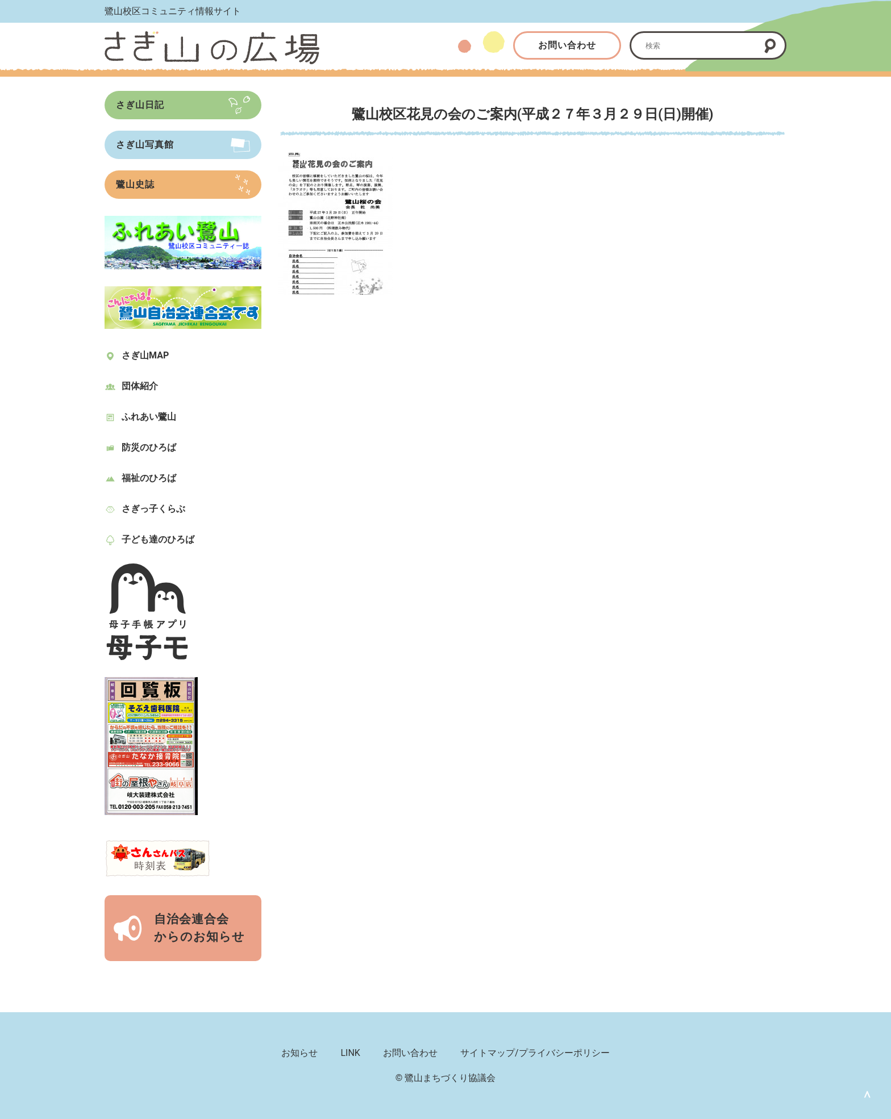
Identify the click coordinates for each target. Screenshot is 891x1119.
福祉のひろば (149, 478)
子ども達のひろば (158, 539)
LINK (350, 1052)
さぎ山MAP (145, 355)
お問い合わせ (567, 45)
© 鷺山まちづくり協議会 (445, 1077)
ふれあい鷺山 (149, 416)
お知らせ (299, 1052)
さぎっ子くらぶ (153, 508)
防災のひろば (149, 447)
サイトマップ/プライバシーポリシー (535, 1052)
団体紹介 (140, 386)
